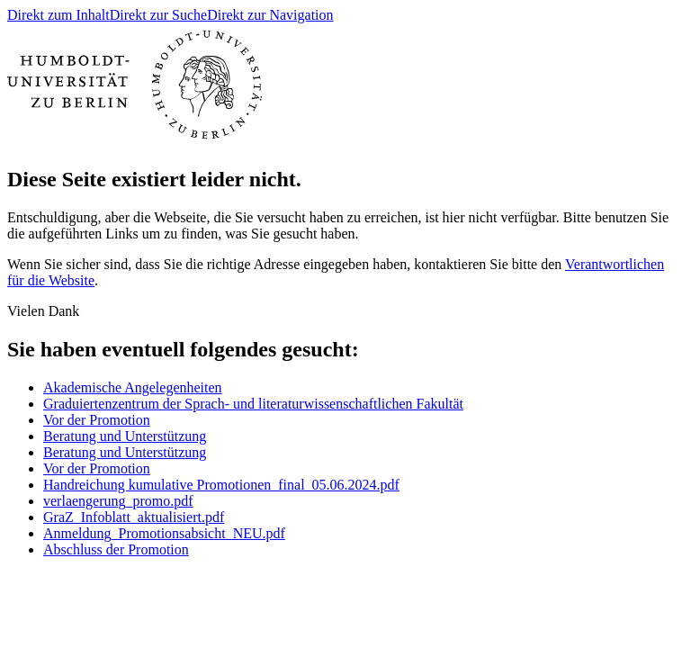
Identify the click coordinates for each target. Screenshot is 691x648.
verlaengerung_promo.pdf (118, 500)
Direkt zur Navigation (270, 14)
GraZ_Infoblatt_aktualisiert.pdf (133, 517)
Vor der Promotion (96, 420)
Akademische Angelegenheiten (132, 387)
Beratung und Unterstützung (124, 436)
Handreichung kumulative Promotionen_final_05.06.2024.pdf (221, 484)
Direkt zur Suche (158, 14)
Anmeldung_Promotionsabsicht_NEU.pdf (164, 533)
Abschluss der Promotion (116, 549)
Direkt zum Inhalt (58, 14)
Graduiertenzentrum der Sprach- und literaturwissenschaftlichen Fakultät (253, 403)
